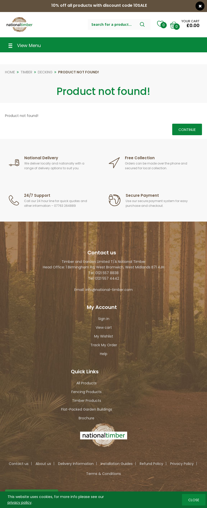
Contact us (19, 463)
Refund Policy (151, 463)
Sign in (103, 318)
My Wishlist (103, 336)
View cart (104, 327)
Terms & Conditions (103, 473)
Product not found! (78, 72)
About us (43, 463)
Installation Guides (117, 463)
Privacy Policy (182, 463)
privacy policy (20, 502)
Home (10, 72)
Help (103, 353)
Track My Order (103, 345)
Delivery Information (76, 463)
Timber (26, 72)
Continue (187, 129)
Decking (45, 72)
